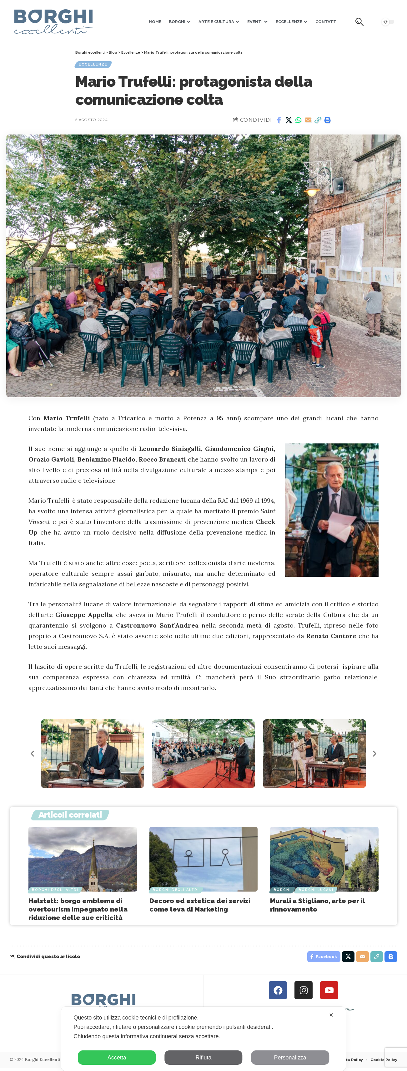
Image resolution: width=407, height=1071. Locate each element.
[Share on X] (288, 122)
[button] (361, 22)
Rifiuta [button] (203, 1057)
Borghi (282, 891)
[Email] (308, 122)
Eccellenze (94, 65)
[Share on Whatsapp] (298, 122)
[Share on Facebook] (278, 122)
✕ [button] (331, 1015)
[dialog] (203, 1039)
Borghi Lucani (317, 891)
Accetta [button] (117, 1057)
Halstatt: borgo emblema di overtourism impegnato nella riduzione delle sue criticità (78, 910)
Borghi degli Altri (55, 891)
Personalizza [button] (290, 1057)
